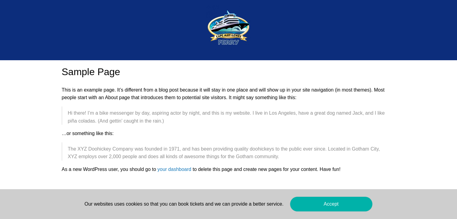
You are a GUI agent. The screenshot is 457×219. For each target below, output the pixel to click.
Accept (331, 204)
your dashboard (174, 169)
